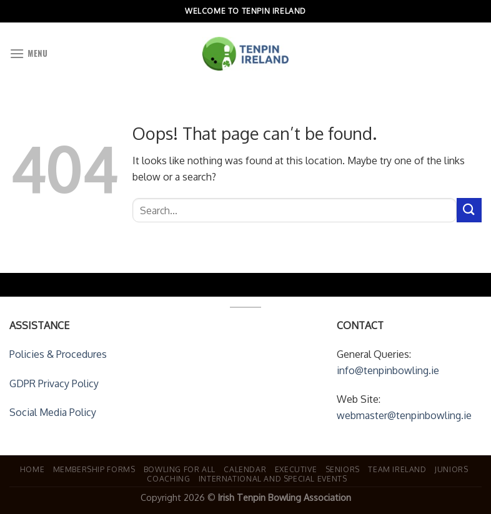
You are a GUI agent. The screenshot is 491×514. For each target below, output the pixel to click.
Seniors (342, 469)
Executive (296, 469)
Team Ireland (397, 469)
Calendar (245, 469)
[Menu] (28, 53)
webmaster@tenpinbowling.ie (404, 415)
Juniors (451, 469)
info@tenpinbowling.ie (388, 370)
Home (32, 469)
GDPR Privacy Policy (54, 383)
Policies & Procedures (58, 354)
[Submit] (469, 210)
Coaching (168, 478)
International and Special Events (273, 478)
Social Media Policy (52, 412)
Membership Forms (94, 469)
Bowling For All (180, 469)
